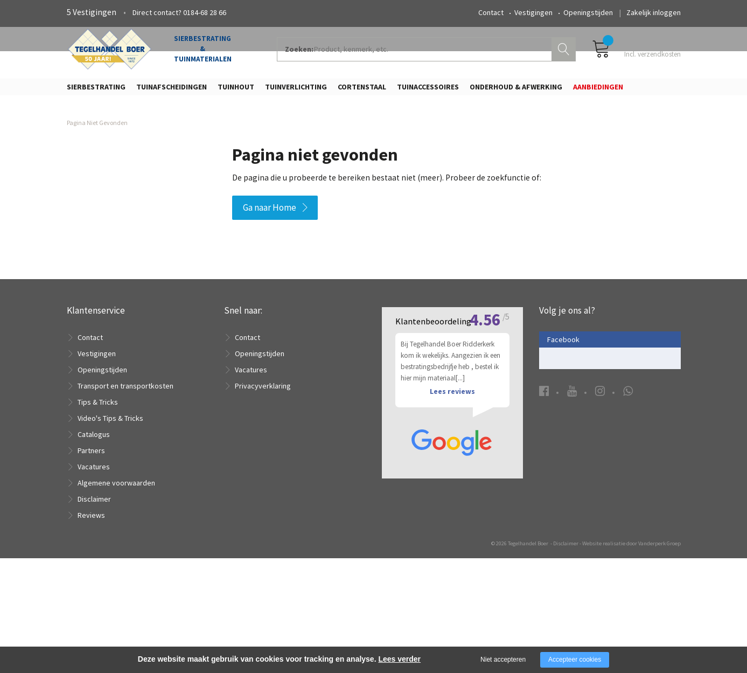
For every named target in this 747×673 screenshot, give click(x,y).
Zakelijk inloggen (653, 12)
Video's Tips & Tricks (110, 424)
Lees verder (399, 659)
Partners (91, 457)
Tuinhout (236, 90)
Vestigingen (533, 12)
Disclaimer (94, 505)
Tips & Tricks (98, 408)
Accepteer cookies (574, 659)
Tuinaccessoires (428, 90)
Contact (491, 12)
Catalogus (94, 441)
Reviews (91, 521)
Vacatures (94, 473)
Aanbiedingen (598, 90)
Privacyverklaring (263, 392)
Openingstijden (588, 12)
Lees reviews (452, 537)
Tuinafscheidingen (171, 90)
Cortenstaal (362, 90)
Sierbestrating (96, 90)
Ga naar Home (269, 214)
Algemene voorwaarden (116, 489)
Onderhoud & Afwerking (516, 90)
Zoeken (565, 52)
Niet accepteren (503, 659)
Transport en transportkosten (125, 392)
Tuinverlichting (296, 90)
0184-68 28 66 (204, 12)
